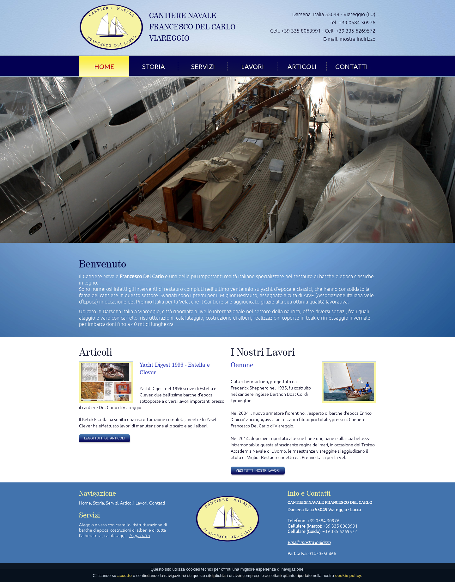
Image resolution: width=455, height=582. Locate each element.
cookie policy (348, 575)
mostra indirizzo (357, 39)
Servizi (203, 66)
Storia (153, 66)
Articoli (302, 66)
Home (104, 66)
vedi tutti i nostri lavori (258, 470)
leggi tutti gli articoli (104, 438)
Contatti (351, 66)
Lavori (252, 66)
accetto (124, 575)
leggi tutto (139, 535)
